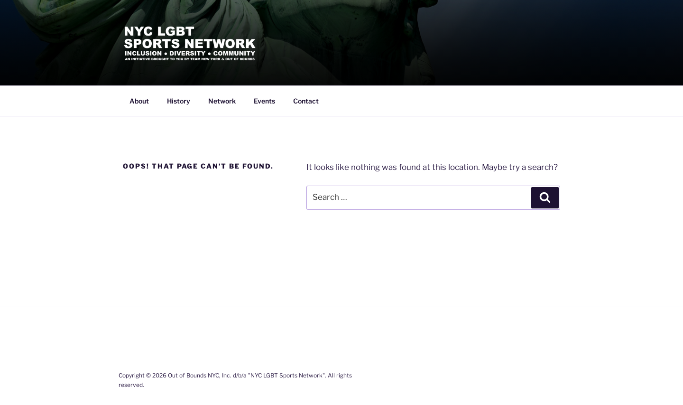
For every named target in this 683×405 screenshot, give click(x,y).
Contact (306, 101)
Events (264, 101)
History (178, 101)
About (139, 101)
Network (222, 101)
